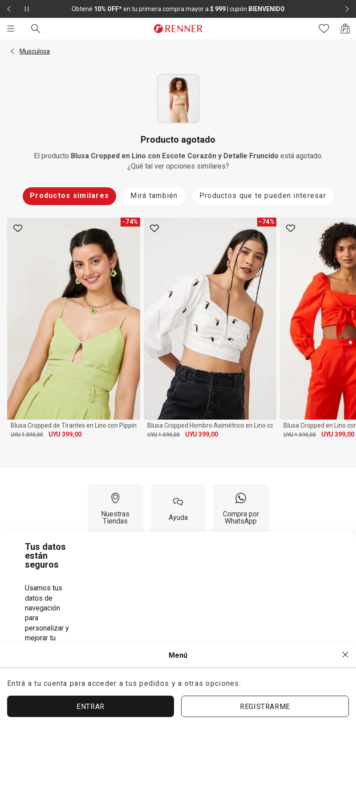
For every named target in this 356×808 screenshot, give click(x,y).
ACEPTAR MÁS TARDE (282, 668)
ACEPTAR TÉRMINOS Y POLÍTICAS (156, 669)
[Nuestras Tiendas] (115, 508)
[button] (12, 51)
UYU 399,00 (65, 434)
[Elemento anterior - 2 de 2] (9, 9)
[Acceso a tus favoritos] (324, 28)
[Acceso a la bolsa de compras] (345, 28)
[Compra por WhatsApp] (241, 508)
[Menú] (10, 28)
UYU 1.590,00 (27, 435)
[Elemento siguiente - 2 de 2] (347, 9)
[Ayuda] (178, 508)
